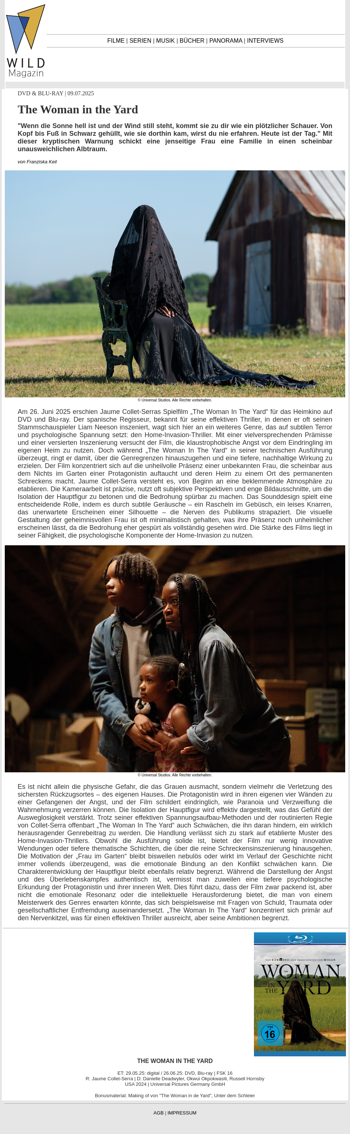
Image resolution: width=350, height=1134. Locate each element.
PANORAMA (226, 41)
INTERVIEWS (265, 41)
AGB (158, 1113)
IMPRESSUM (182, 1113)
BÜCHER (192, 41)
